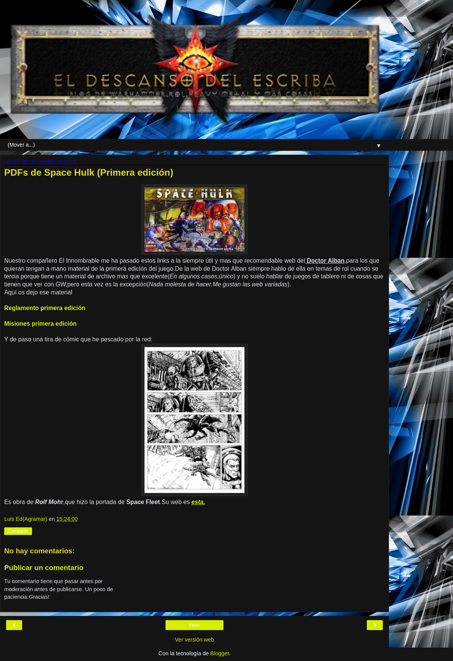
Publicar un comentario (44, 568)
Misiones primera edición (40, 323)
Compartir (18, 531)
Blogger (219, 653)
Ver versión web (194, 640)
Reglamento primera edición (44, 308)
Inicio (194, 625)
